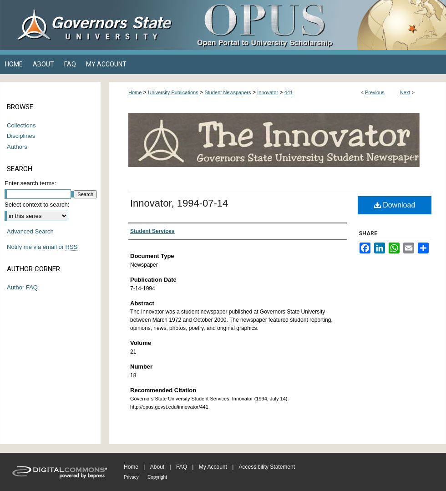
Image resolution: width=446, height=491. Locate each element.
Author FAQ (22, 287)
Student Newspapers (227, 92)
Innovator (267, 92)
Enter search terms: (30, 183)
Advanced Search (30, 231)
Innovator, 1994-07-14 (179, 203)
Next (405, 92)
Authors (17, 146)
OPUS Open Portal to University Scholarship (314, 25)
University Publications (173, 92)
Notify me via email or (42, 247)
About (157, 467)
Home (135, 92)
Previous (375, 92)
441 (288, 92)
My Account (213, 467)
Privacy (131, 477)
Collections (21, 125)
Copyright (157, 477)
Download (395, 205)
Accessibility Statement (267, 467)
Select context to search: (37, 204)
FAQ (181, 467)
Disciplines (21, 135)
